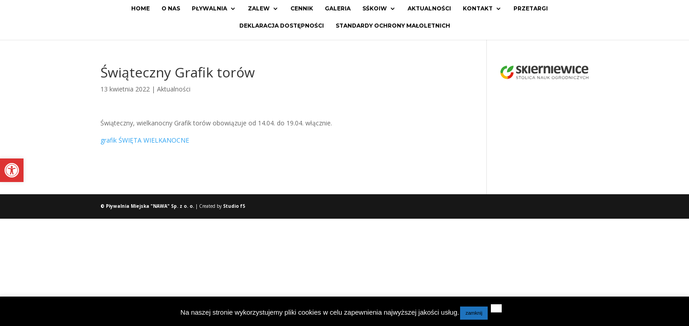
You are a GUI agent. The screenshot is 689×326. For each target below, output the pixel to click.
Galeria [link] (338, 8)
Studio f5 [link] (234, 206)
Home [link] (140, 8)
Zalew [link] (259, 8)
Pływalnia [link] (209, 8)
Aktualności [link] (429, 8)
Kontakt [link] (478, 8)
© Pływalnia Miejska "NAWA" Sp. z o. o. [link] (147, 206)
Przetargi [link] (530, 8)
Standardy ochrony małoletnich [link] (393, 26)
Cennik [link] (301, 8)
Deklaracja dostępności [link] (281, 26)
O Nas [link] (171, 8)
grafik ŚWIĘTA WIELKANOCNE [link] (144, 140)
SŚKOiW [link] (374, 8)
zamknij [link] (474, 313)
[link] (12, 170)
